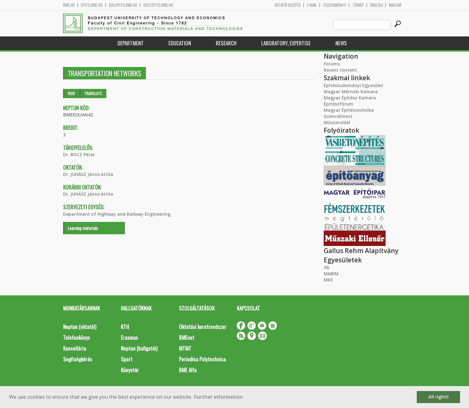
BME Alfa (188, 370)
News (341, 43)
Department (130, 43)
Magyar (395, 5)
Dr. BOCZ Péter (79, 154)
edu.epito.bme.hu (123, 5)
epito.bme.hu (92, 5)
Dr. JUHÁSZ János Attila (88, 174)
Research (226, 43)
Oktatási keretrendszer (202, 327)
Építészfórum (338, 104)
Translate (93, 93)
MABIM (331, 274)
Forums (332, 64)
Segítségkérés (77, 359)
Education (179, 43)
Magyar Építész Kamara (350, 98)
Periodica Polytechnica (202, 359)
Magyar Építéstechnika (349, 110)
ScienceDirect (338, 116)
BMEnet (186, 337)
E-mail (312, 5)
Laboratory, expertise (286, 43)
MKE (328, 280)
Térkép (358, 5)
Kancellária (74, 348)
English (376, 5)
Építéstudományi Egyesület (353, 85)
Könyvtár (130, 370)
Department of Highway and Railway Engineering (116, 214)
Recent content (340, 70)
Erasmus (129, 337)
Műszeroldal (337, 122)
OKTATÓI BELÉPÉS (288, 5)
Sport (126, 359)
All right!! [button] (438, 397)
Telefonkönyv (334, 5)
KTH (125, 327)
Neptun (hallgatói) (139, 348)
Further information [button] (218, 396)
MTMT (185, 348)
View (71, 93)
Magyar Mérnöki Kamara (351, 91)
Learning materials (83, 228)
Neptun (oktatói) (79, 327)
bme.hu (69, 5)
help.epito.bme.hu (158, 5)
